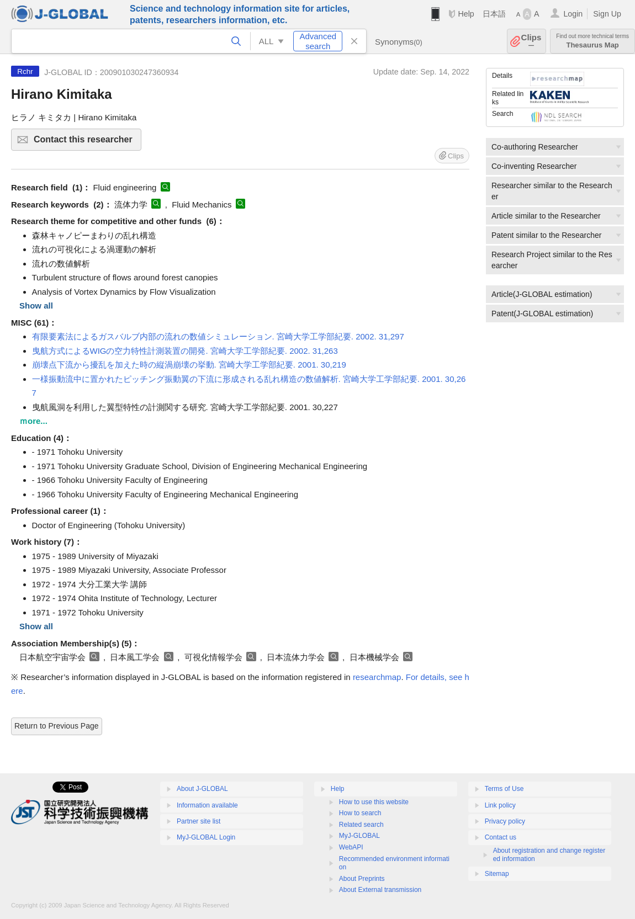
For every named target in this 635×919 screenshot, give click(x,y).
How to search (360, 813)
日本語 (494, 13)
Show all (36, 305)
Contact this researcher (85, 143)
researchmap (377, 677)
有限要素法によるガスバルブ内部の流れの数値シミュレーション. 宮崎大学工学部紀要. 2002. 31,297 (218, 336)
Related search (361, 824)
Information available (207, 805)
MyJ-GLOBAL (359, 836)
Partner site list (198, 821)
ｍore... (33, 421)
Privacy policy (505, 821)
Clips (531, 41)
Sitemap (497, 874)
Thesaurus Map (592, 41)
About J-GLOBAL (202, 789)
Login (573, 13)
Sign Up (607, 13)
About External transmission (380, 890)
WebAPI (351, 847)
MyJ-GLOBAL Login (206, 837)
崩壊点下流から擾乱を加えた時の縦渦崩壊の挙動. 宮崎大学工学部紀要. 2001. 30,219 (189, 364)
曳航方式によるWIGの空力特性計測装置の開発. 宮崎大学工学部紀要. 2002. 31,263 (185, 350)
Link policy (500, 805)
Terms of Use (504, 789)
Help (466, 13)
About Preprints (362, 879)
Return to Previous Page (56, 725)
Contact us (500, 837)
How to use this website (374, 802)
